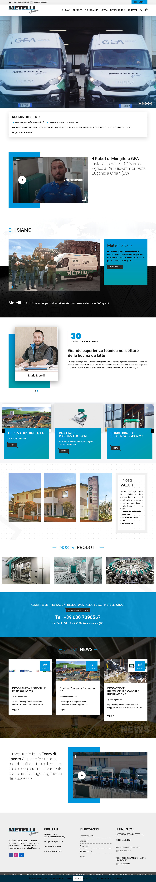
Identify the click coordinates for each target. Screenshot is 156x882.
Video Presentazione (73, 180)
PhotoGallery (91, 10)
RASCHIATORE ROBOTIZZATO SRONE (73, 435)
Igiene (82, 857)
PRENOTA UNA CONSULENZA (78, 610)
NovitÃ (104, 10)
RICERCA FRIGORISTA (26, 117)
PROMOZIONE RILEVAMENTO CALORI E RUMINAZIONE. (123, 691)
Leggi (15, 709)
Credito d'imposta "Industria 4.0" (77, 690)
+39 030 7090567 (38, 2)
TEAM (140, 775)
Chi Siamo (66, 10)
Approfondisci (115, 267)
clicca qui (148, 874)
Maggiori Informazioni (23, 132)
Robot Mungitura (86, 836)
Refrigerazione (86, 851)
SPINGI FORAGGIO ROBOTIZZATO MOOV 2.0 (127, 435)
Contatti (132, 10)
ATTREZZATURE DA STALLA (25, 433)
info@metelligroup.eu (19, 2)
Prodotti (77, 10)
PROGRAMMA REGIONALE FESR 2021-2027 (29, 690)
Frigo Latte (84, 846)
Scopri (12, 445)
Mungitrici (84, 841)
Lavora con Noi (117, 10)
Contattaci (139, 2)
